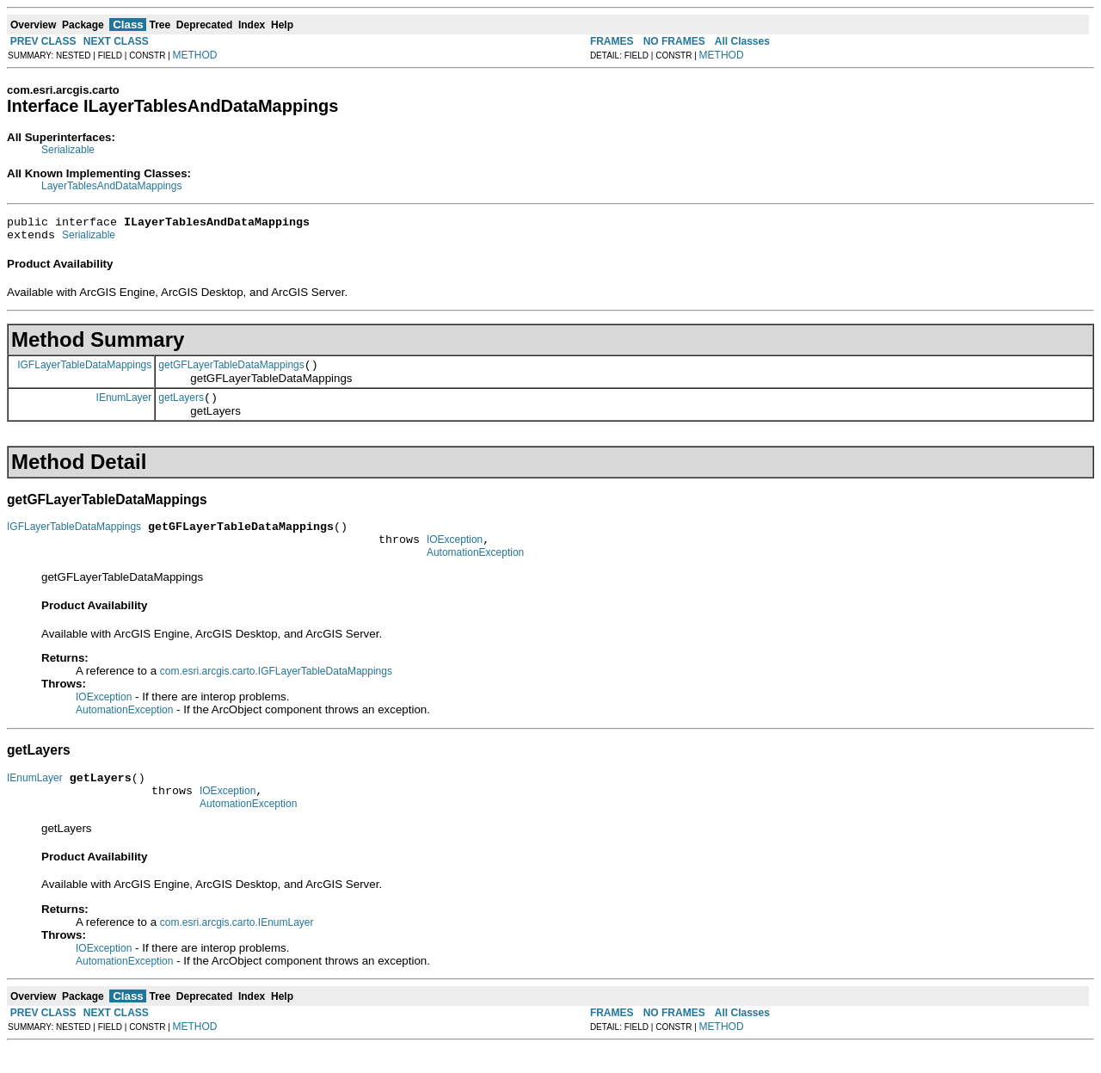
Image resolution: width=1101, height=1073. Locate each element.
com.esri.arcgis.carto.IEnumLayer (237, 948)
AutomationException (475, 570)
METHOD (195, 55)
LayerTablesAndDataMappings (111, 186)
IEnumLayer (124, 407)
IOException (455, 555)
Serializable (68, 150)
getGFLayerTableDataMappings (231, 373)
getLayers (181, 408)
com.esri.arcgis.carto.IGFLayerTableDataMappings (276, 689)
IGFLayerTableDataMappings (84, 372)
